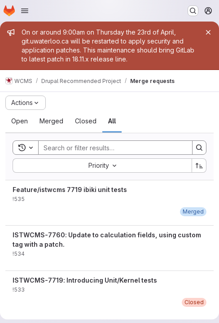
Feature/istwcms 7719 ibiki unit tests (70, 189)
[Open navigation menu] (25, 11)
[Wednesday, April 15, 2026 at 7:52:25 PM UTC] (193, 211)
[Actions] (25, 103)
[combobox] (102, 165)
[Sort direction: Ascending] (199, 165)
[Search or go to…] (193, 10)
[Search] (111, 147)
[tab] (19, 121)
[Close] (208, 32)
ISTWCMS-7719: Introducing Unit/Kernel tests (85, 280)
